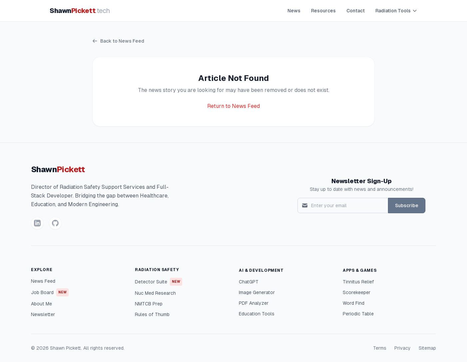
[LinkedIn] (37, 223)
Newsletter (43, 314)
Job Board (50, 292)
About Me (41, 303)
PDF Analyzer (253, 303)
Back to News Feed (118, 41)
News (293, 10)
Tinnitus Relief (358, 281)
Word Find (353, 303)
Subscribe (406, 205)
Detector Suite (158, 282)
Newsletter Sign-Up (361, 181)
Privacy (402, 348)
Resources (323, 10)
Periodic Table (358, 313)
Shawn (80, 10)
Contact (355, 10)
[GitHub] (55, 223)
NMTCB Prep (149, 303)
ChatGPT (248, 281)
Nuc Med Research (155, 293)
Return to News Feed (233, 106)
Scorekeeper (356, 292)
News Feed (43, 281)
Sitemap (427, 348)
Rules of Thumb (152, 314)
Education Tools (256, 313)
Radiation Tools (396, 10)
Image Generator (257, 292)
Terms (379, 348)
